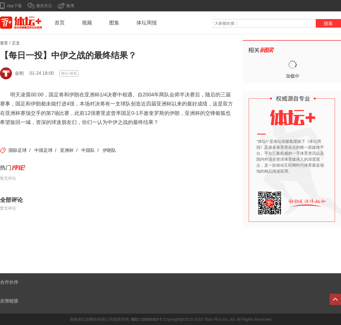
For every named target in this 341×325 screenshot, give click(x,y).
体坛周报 (146, 23)
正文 (16, 43)
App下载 (14, 5)
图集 (114, 23)
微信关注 (44, 5)
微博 (70, 5)
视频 (87, 23)
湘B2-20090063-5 (146, 319)
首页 (60, 23)
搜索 (328, 23)
